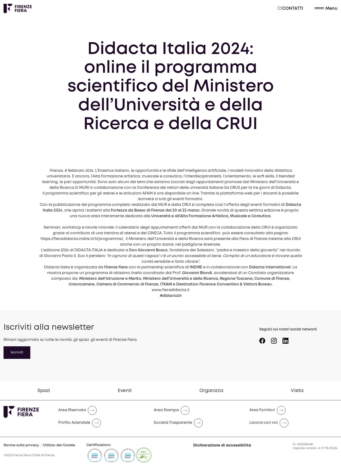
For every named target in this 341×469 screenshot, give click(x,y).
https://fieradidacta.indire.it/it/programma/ (81, 239)
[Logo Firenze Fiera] (18, 8)
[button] (325, 8)
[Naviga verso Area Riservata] (102, 410)
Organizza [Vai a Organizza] (211, 390)
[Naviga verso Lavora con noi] (293, 423)
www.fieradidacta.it (170, 290)
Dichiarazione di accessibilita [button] (222, 445)
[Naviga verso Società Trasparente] (198, 423)
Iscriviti (17, 352)
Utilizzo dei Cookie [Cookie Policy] (59, 445)
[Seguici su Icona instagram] (277, 339)
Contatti (290, 8)
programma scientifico (198, 233)
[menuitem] (43, 390)
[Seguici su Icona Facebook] (265, 339)
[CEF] (143, 457)
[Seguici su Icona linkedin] (288, 339)
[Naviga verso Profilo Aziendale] (102, 423)
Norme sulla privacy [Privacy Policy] (21, 445)
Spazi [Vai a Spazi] (43, 390)
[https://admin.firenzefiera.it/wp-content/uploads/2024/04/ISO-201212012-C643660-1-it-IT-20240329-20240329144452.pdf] (128, 457)
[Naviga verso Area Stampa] (198, 410)
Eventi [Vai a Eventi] (125, 390)
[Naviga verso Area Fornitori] (293, 410)
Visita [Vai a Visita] (297, 390)
